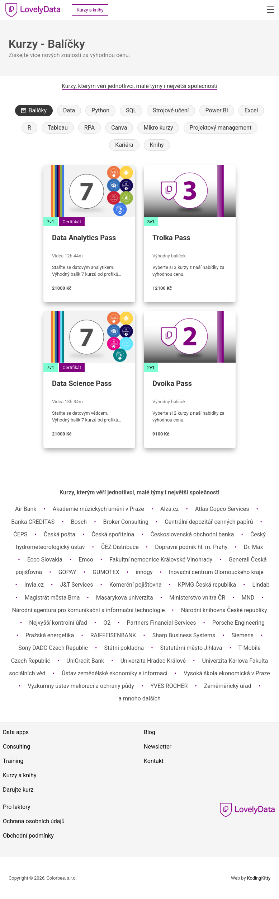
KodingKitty (258, 878)
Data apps (16, 732)
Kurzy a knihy (90, 10)
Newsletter (157, 746)
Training (13, 761)
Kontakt (154, 761)
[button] (269, 9)
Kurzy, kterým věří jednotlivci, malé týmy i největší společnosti (139, 86)
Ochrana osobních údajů (34, 821)
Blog (149, 732)
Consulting (16, 746)
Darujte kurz (18, 789)
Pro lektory (16, 806)
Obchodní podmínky (28, 835)
